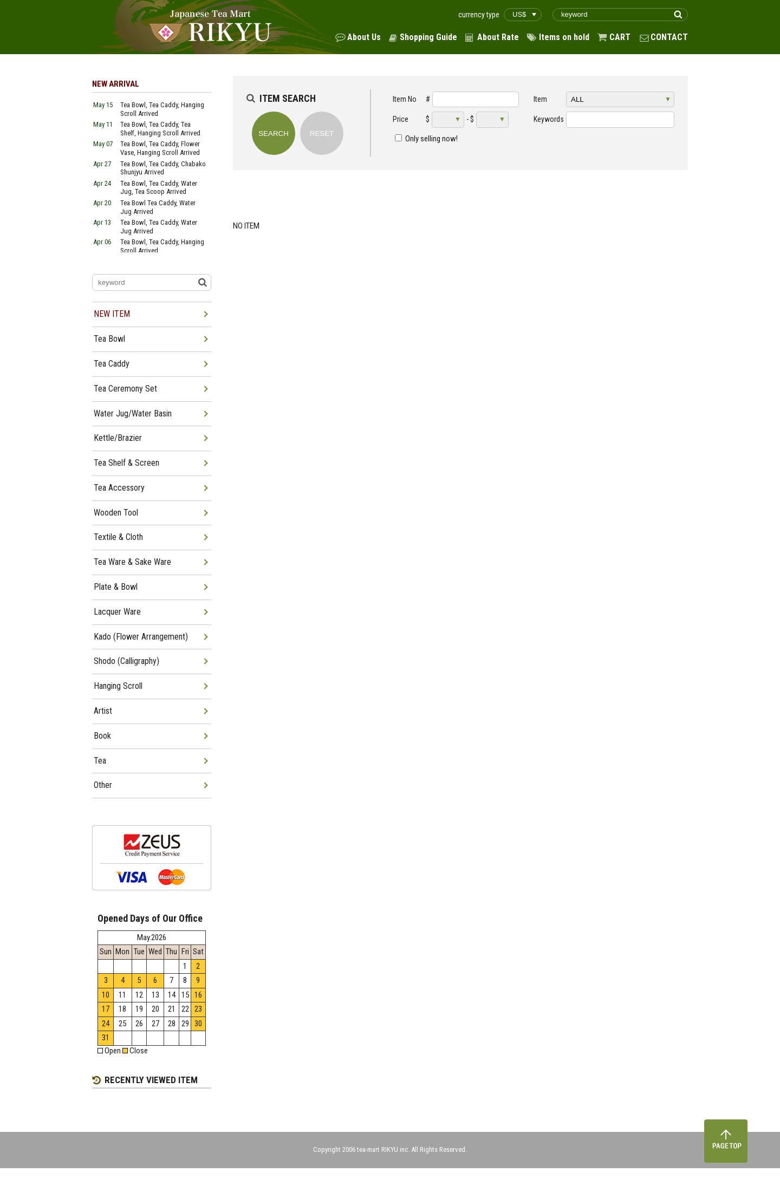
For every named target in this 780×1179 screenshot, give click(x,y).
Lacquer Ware (117, 612)
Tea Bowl (109, 339)
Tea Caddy (111, 364)
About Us (364, 37)
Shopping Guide (428, 37)
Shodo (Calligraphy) (126, 661)
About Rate (498, 37)
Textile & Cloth (118, 537)
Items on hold (564, 37)
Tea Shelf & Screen (126, 463)
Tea (100, 760)
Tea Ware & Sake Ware (132, 562)
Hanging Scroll (118, 686)
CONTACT (669, 37)
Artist (103, 711)
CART (619, 37)
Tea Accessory (119, 488)
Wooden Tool (116, 512)
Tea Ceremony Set (125, 388)
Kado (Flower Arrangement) (141, 636)
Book (102, 736)
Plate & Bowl (116, 587)
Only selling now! (431, 139)
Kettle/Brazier (118, 438)
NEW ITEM (112, 314)
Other (103, 785)
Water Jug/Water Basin (133, 413)
